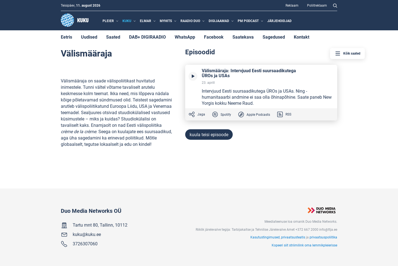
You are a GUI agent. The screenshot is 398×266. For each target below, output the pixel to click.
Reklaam (292, 5)
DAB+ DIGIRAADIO (147, 37)
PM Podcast (248, 20)
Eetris (66, 37)
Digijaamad (219, 20)
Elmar (145, 20)
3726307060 (85, 243)
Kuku (126, 20)
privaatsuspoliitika (323, 237)
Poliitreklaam (317, 5)
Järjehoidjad (279, 20)
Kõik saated (347, 53)
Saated (113, 37)
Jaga (196, 114)
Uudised (89, 37)
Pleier (108, 20)
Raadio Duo (190, 20)
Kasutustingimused (265, 237)
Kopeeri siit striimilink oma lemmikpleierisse (304, 245)
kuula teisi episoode (209, 134)
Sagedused (274, 37)
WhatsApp (185, 37)
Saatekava (243, 37)
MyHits (166, 20)
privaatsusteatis (293, 237)
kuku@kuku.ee (87, 234)
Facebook (214, 37)
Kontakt (301, 37)
